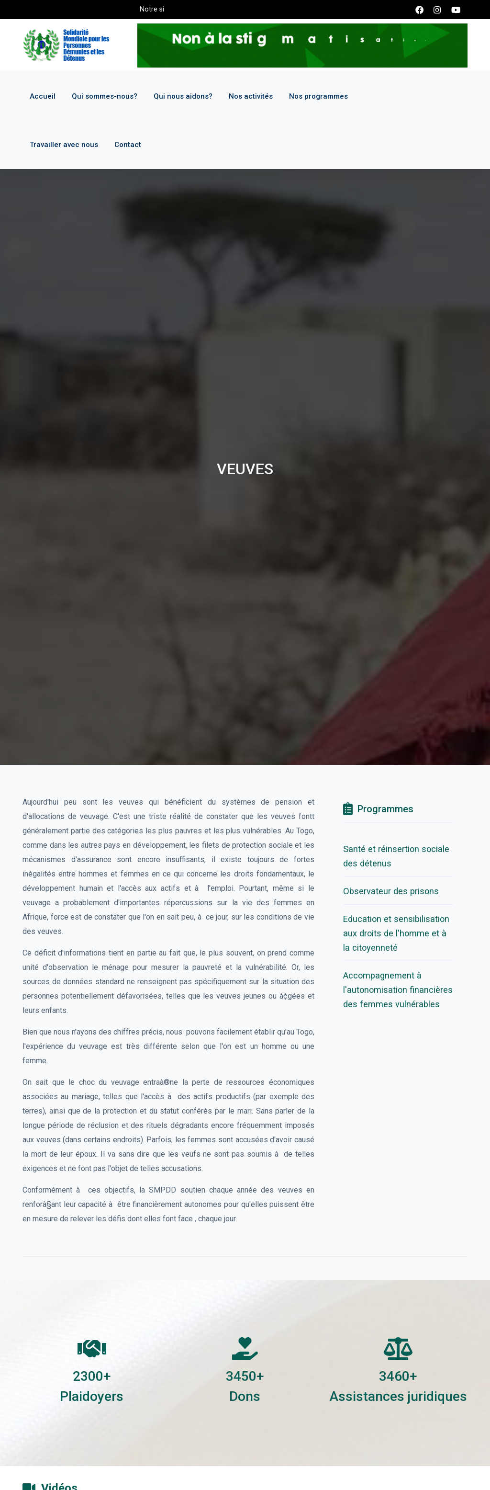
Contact (127, 144)
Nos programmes (318, 96)
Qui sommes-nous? (104, 96)
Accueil (43, 96)
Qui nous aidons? (183, 96)
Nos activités (251, 96)
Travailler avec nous (64, 144)
